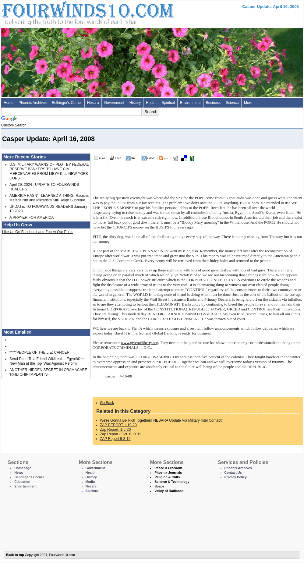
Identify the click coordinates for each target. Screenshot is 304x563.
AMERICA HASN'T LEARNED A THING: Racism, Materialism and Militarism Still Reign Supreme (49, 197)
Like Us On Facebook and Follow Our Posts (37, 232)
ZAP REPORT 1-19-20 (118, 425)
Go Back (107, 403)
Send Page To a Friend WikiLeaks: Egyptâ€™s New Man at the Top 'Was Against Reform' (47, 361)
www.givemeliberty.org (139, 342)
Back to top (15, 555)
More (248, 103)
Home (8, 103)
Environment (190, 103)
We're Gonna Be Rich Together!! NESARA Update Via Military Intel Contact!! (161, 420)
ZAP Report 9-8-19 (115, 439)
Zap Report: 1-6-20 (115, 429)
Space (159, 486)
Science (232, 103)
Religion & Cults (167, 477)
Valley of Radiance (168, 491)
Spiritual (168, 103)
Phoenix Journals (168, 472)
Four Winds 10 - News (62, 12)
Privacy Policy (235, 477)
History (135, 103)
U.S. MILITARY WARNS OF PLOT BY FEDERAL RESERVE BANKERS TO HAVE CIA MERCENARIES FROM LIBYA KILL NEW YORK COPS (49, 171)
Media (90, 481)
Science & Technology (171, 481)
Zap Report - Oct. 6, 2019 (120, 434)
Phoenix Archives (33, 103)
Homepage (22, 468)
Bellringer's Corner (67, 103)
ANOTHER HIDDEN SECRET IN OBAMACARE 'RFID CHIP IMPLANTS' (48, 372)
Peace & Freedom (168, 468)
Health (151, 103)
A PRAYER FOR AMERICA (31, 217)
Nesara (93, 103)
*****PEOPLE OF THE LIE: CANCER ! (40, 352)
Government (114, 103)
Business (213, 103)
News (18, 472)
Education (22, 481)
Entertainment (25, 486)
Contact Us (233, 472)
